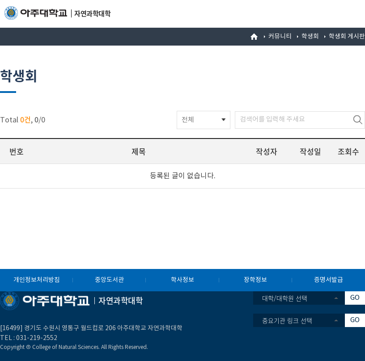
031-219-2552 (36, 338)
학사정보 (182, 280)
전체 (188, 120)
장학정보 (255, 280)
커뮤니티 (280, 36)
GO (355, 298)
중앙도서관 (109, 280)
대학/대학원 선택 (284, 298)
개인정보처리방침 (36, 280)
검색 (358, 120)
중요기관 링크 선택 (287, 320)
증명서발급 (328, 280)
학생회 (310, 36)
